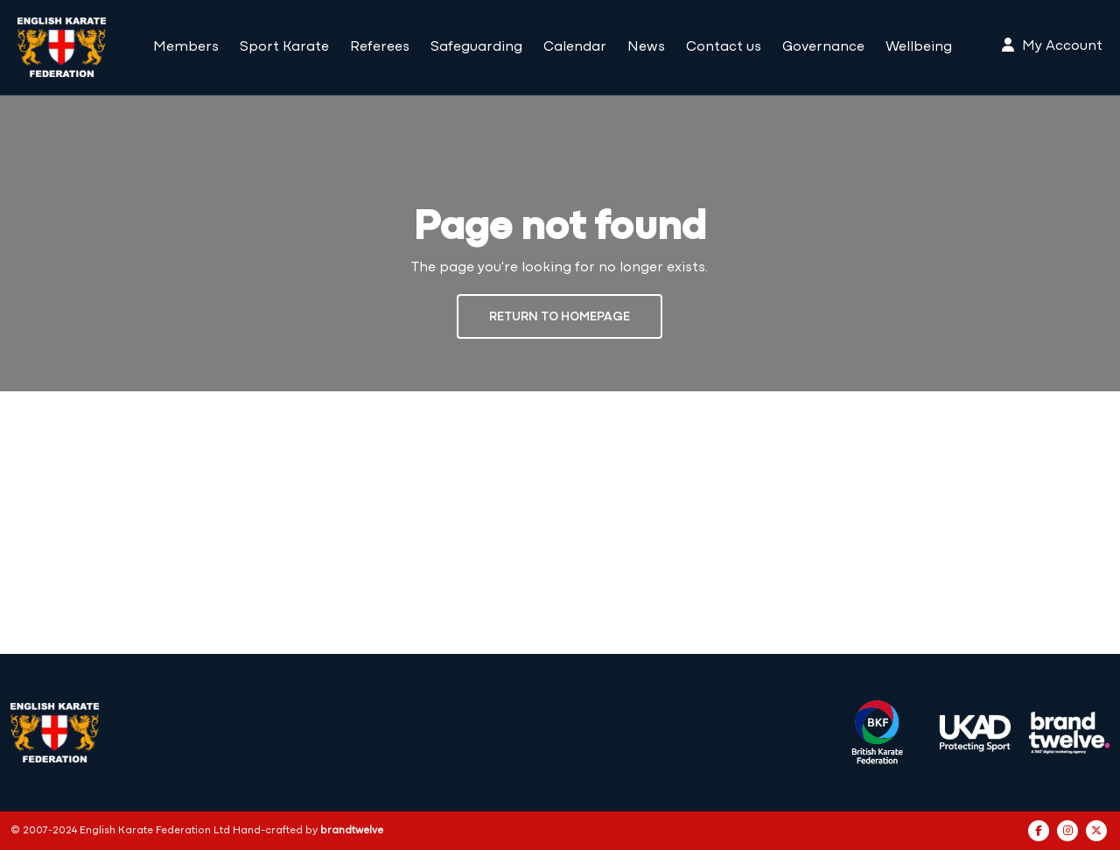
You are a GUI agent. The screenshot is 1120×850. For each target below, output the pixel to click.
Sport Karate (284, 47)
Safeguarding (476, 47)
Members (186, 47)
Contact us (723, 47)
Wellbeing (919, 47)
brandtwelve (351, 830)
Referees (380, 47)
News (646, 47)
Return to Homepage (559, 317)
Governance (823, 47)
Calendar (574, 47)
